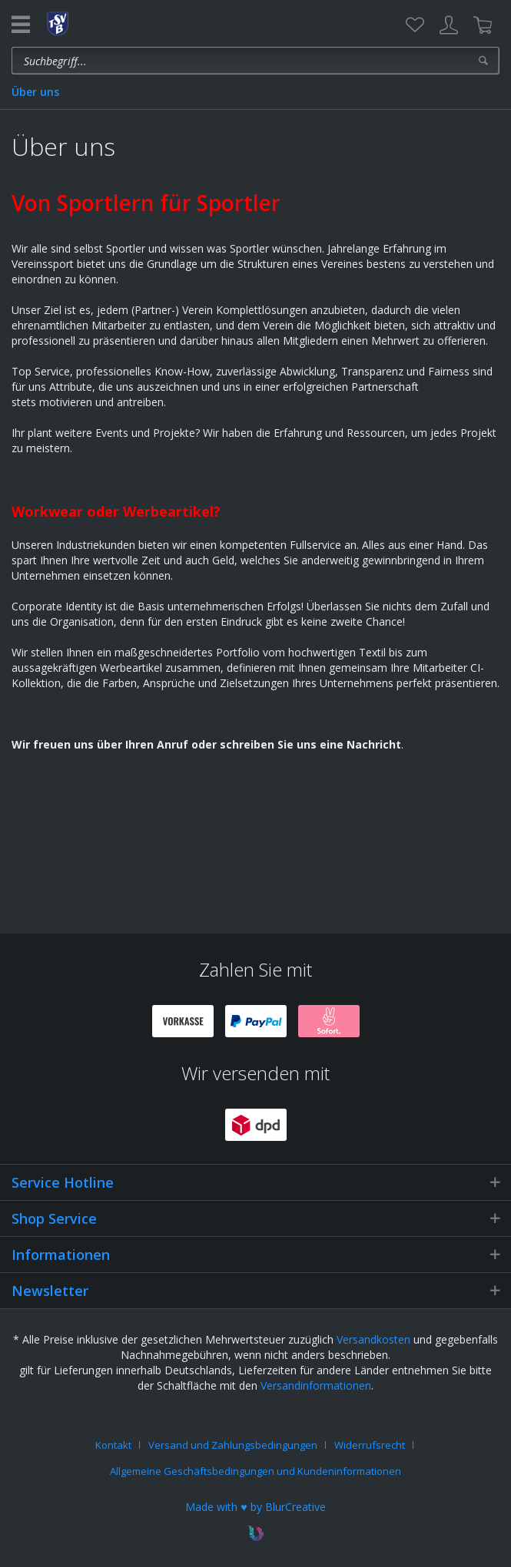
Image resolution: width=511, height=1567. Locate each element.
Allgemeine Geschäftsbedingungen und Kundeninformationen (255, 1471)
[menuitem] (415, 25)
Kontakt (113, 1445)
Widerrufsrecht (369, 1445)
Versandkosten (373, 1339)
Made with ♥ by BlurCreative (255, 1506)
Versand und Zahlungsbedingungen (232, 1445)
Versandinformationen (315, 1385)
